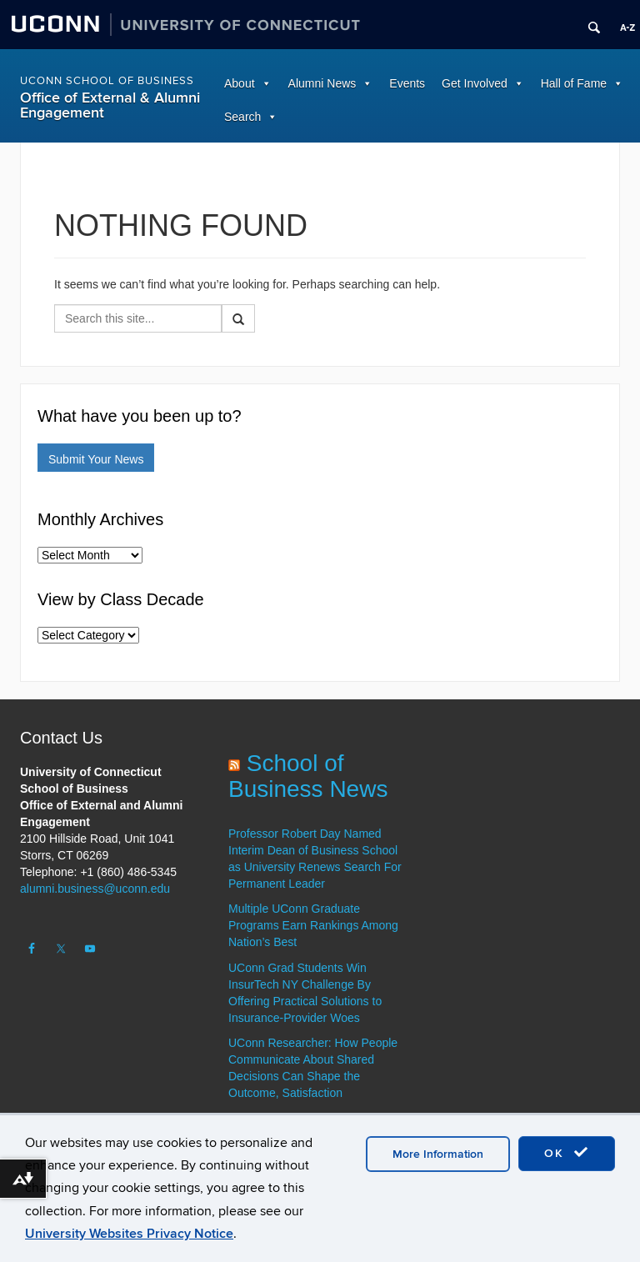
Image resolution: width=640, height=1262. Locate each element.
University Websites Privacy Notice (129, 1233)
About (239, 83)
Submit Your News (95, 459)
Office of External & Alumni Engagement (110, 105)
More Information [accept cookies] (437, 1154)
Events (407, 83)
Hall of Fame (574, 83)
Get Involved (475, 83)
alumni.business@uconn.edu (95, 888)
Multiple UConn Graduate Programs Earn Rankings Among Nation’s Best (313, 925)
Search (242, 116)
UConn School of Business (107, 81)
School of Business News (308, 776)
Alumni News (322, 83)
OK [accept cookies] (566, 1152)
